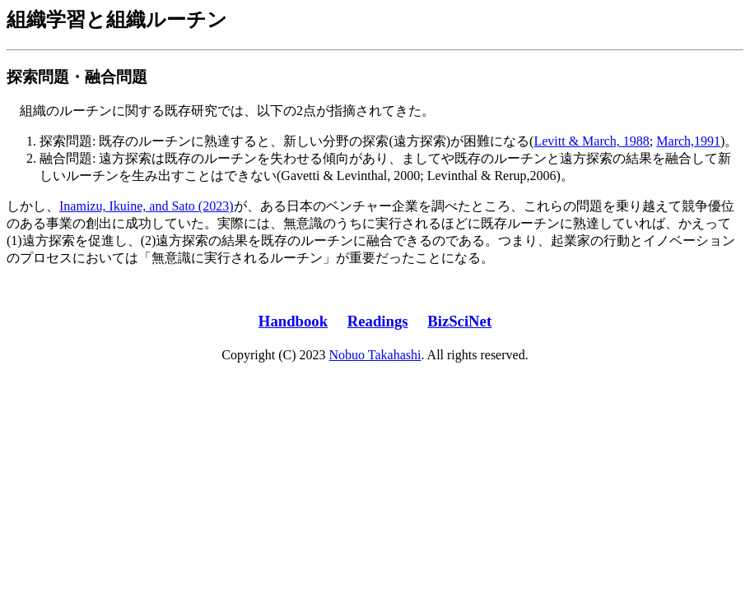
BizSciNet (459, 321)
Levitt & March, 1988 (591, 141)
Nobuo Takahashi (375, 355)
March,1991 (688, 141)
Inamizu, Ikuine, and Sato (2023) (146, 206)
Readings (377, 321)
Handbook (293, 321)
